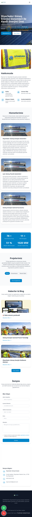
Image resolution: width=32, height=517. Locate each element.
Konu (4, 416)
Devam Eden (23, 273)
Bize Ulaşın (17, 33)
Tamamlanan (14, 273)
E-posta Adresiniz (6, 403)
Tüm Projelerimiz (16, 280)
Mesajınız (5, 422)
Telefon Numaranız (7, 409)
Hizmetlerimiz (6, 33)
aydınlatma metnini (25, 435)
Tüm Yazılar (16, 370)
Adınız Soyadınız (6, 397)
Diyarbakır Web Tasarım (11, 513)
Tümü (7, 273)
